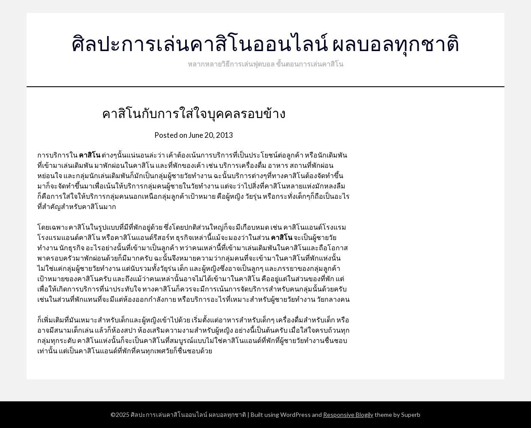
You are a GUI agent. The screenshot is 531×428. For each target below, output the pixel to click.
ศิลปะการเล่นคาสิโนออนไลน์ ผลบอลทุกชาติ (265, 43)
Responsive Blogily (348, 414)
